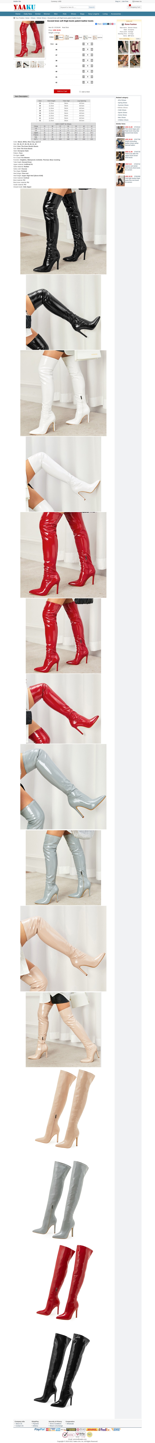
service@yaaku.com (80, 1439)
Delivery (35, 1426)
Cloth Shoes (122, 110)
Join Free (125, 1)
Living (105, 14)
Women (47, 14)
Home (17, 14)
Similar (38, 14)
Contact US (19, 1426)
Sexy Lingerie (93, 14)
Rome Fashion (129, 24)
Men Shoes (122, 117)
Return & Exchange (56, 1426)
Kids (64, 14)
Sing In (117, 1)
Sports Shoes (122, 112)
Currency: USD (56, 1)
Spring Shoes (122, 103)
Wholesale (70, 1424)
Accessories (116, 14)
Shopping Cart (134, 6)
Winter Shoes (41, 18)
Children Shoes (123, 120)
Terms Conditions (55, 1424)
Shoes (73, 14)
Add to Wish (86, 92)
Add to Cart (62, 91)
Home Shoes (122, 115)
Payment (36, 1424)
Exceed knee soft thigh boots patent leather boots (64, 18)
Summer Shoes (123, 105)
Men (56, 14)
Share (98, 24)
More (138, 39)
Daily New (28, 14)
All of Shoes (122, 100)
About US (19, 1424)
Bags (82, 14)
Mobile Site (17, 1)
